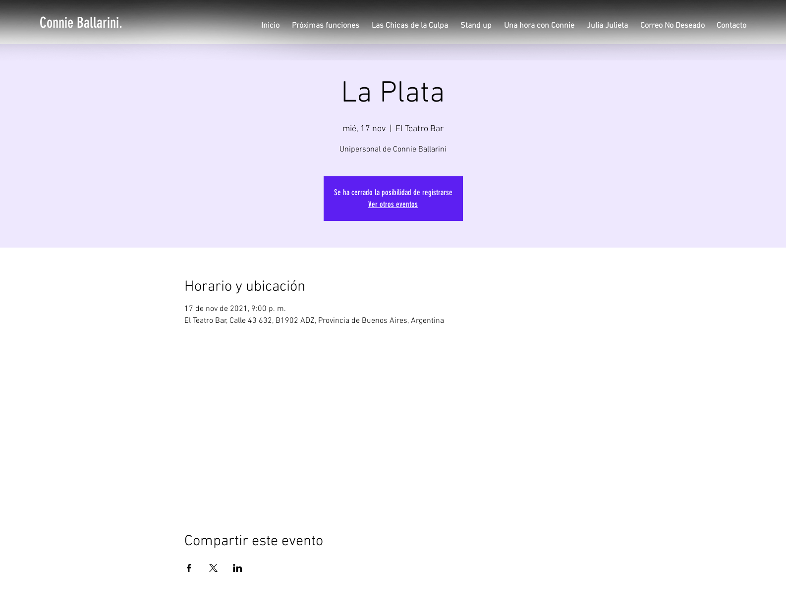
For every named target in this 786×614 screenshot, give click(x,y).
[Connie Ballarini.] (81, 23)
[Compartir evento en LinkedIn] (237, 568)
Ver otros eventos (393, 204)
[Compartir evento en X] (213, 568)
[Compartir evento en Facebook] (189, 568)
